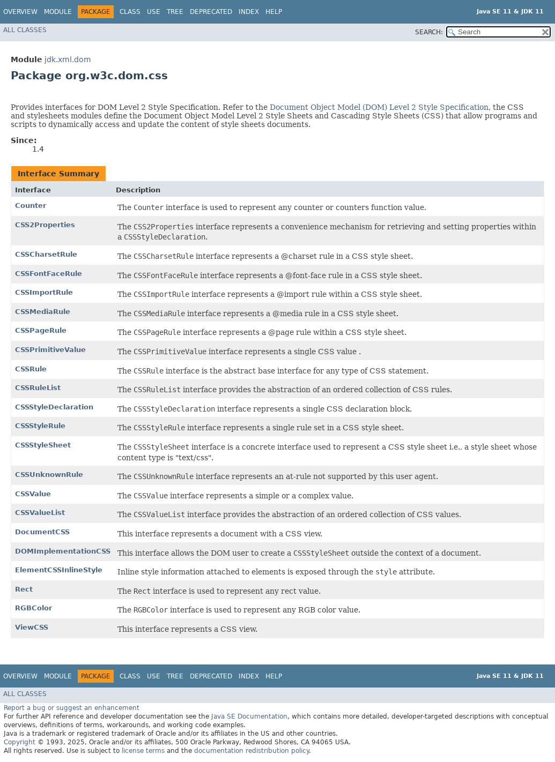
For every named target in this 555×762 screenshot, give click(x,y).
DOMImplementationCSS (62, 551)
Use (153, 12)
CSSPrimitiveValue (50, 350)
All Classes (25, 30)
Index (249, 12)
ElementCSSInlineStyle (58, 570)
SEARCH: (429, 32)
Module (58, 12)
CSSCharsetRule (46, 254)
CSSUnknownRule (49, 474)
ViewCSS (31, 627)
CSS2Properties (45, 225)
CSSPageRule (40, 330)
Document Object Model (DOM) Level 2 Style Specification (379, 107)
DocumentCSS (42, 532)
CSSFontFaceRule (48, 274)
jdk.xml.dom (68, 59)
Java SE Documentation (249, 716)
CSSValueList (40, 513)
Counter (30, 205)
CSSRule (31, 369)
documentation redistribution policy (251, 750)
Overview (20, 12)
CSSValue (33, 494)
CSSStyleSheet (43, 445)
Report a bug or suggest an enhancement (71, 708)
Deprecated (211, 12)
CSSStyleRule (40, 426)
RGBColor (33, 608)
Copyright (19, 742)
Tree (175, 12)
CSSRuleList (38, 388)
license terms (143, 750)
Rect (24, 589)
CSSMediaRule (42, 312)
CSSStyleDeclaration (54, 407)
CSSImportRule (44, 292)
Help (273, 12)
